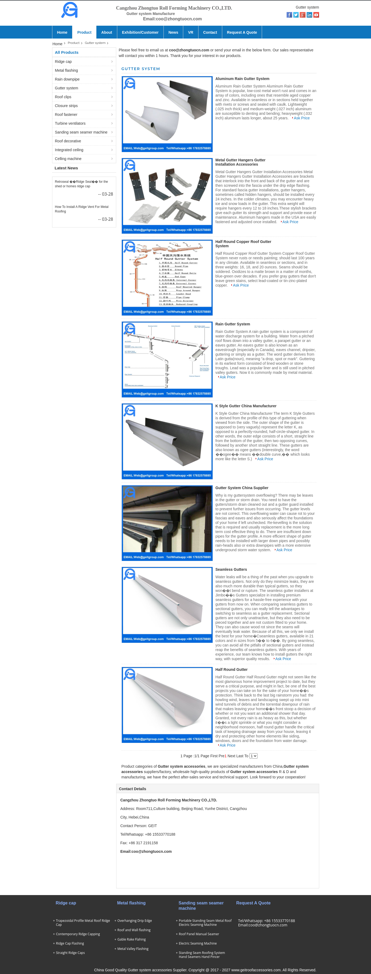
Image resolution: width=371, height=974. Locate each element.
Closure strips (66, 106)
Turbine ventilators (70, 123)
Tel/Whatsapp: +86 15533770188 (266, 920)
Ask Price (302, 118)
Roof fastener (66, 114)
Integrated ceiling (69, 150)
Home (62, 32)
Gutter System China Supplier (242, 488)
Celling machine (68, 159)
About (106, 32)
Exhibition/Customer (140, 32)
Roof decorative (68, 141)
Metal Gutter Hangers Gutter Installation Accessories (240, 162)
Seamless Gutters (231, 569)
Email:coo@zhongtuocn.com (262, 924)
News (173, 32)
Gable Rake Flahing (132, 939)
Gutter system (95, 43)
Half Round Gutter (232, 669)
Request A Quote (242, 32)
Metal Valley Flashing (133, 948)
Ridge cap (63, 61)
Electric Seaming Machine (198, 943)
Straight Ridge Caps (70, 952)
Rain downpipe (67, 79)
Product (84, 32)
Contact (210, 32)
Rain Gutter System (233, 324)
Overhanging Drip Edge (135, 920)
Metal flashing (66, 70)
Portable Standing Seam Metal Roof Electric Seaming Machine (205, 922)
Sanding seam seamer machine (81, 132)
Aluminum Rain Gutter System (243, 79)
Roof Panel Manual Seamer (199, 934)
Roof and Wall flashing (134, 930)
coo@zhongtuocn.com (189, 50)
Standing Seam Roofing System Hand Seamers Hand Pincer (202, 954)
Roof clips (63, 97)
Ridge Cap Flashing (70, 943)
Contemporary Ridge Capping (78, 934)
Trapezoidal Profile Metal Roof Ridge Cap (83, 922)
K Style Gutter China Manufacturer (246, 406)
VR (190, 32)
